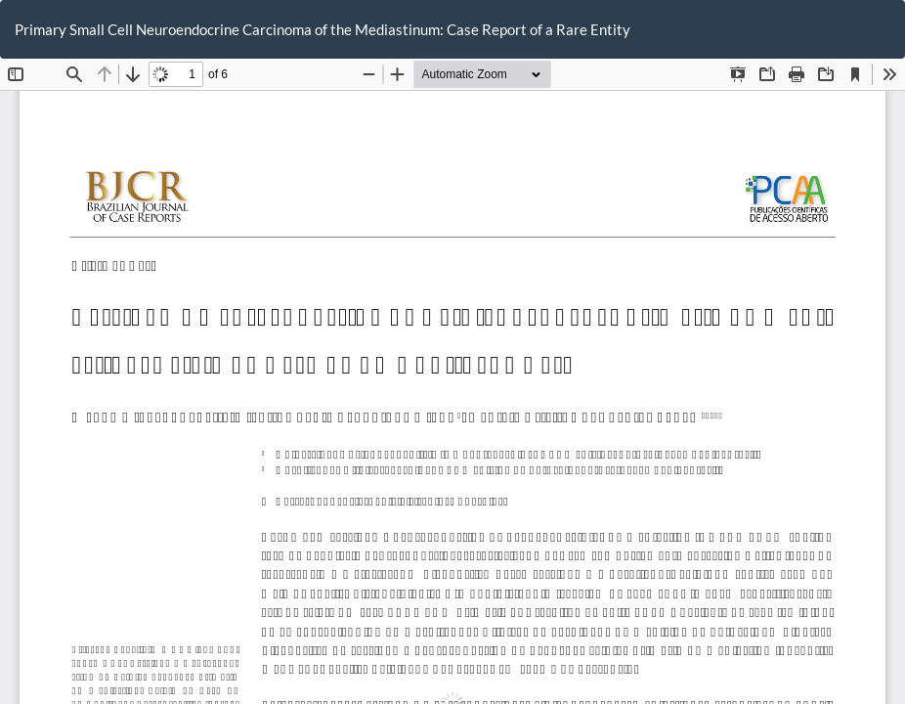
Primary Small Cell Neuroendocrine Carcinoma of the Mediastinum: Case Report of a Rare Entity (322, 29)
